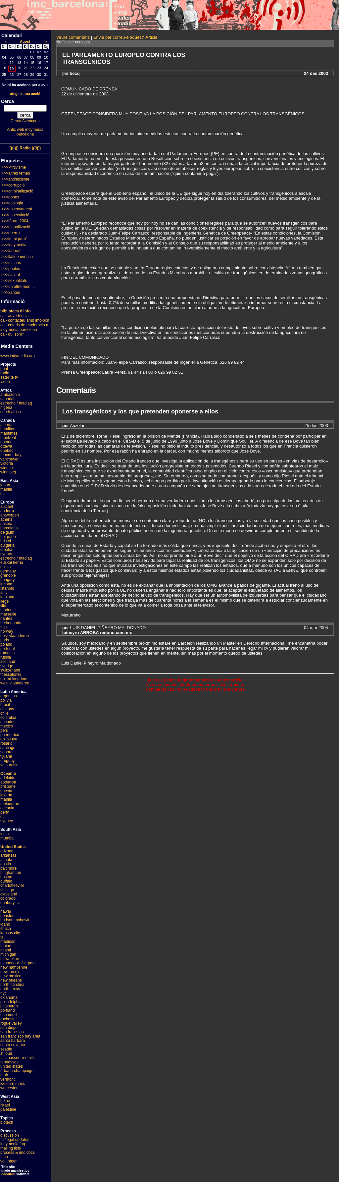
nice (4, 627)
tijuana (6, 756)
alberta (6, 424)
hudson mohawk (14, 920)
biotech (6, 1122)
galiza (5, 566)
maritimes (9, 433)
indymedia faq (12, 1144)
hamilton (7, 429)
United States (13, 846)
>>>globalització (15, 227)
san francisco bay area (20, 1036)
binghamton (10, 872)
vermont (7, 1079)
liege (4, 601)
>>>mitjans (11, 262)
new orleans (11, 980)
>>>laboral (10, 250)
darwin (6, 790)
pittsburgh (9, 1006)
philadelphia (11, 1001)
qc (2, 493)
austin (5, 864)
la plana (7, 597)
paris (4, 640)
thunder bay (10, 455)
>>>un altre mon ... (18, 286)
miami (5, 950)
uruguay (7, 760)
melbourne (9, 803)
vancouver (9, 459)
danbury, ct (10, 902)
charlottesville (12, 885)
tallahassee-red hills (17, 1057)
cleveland (8, 894)
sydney (6, 821)
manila (6, 489)
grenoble (8, 575)
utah (4, 1075)
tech (4, 1157)
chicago (7, 889)
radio (4, 373)
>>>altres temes (15, 173)
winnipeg (8, 472)
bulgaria (7, 545)
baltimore (8, 868)
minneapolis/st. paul (17, 963)
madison (7, 941)
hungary (7, 579)
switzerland (10, 670)
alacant (6, 506)
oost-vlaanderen (14, 635)
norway (6, 631)
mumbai (7, 838)
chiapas (7, 709)
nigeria (6, 407)
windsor (7, 467)
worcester (9, 1088)
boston (6, 877)
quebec (6, 450)
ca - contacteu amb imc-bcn (24, 320)
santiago (7, 747)
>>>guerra (10, 233)
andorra (7, 511)
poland (6, 644)
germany (8, 571)
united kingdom (13, 678)
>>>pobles (10, 268)
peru (4, 730)
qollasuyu (8, 739)
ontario (6, 442)
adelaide (7, 778)
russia (5, 657)
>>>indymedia (13, 244)
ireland (6, 584)
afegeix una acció (25, 94)
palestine (8, 1109)
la (1, 937)
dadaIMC (8, 1174)
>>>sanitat (10, 274)
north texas (10, 989)
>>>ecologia (12, 203)
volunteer (8, 1161)
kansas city (10, 933)
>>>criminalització (17, 191)
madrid (6, 610)
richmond (8, 1014)
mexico (6, 726)
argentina (8, 696)
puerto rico (9, 734)
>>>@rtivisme (13, 167)
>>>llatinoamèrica (17, 256)
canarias (7, 399)
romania (7, 653)
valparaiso (9, 765)
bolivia (6, 700)
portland (7, 1010)
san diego (9, 1027)
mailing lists (10, 1148)
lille (3, 605)
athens (6, 519)
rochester (8, 1019)
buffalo (6, 881)
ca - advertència (14, 315)
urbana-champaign (16, 1070)
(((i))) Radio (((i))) (25, 148)
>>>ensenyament (16, 209)
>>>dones (10, 197)
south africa (10, 411)
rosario (6, 743)
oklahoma (9, 997)
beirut (5, 1101)
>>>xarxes (10, 292)
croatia (6, 549)
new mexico (10, 976)
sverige (6, 666)
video (5, 381)
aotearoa (8, 782)
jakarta (6, 795)
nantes (6, 618)
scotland (7, 661)
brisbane (8, 786)
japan (5, 485)
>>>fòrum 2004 (14, 221)
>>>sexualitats (14, 280)
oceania (7, 808)
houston (7, 915)
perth (4, 812)
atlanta (6, 859)
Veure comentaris (73, 37)
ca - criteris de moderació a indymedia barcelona (24, 327)
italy (3, 592)
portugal (7, 648)
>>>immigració (14, 239)
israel (5, 1105)
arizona (6, 851)
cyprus (6, 554)
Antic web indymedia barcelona (25, 131)
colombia (8, 717)
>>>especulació (15, 215)
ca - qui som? (12, 334)
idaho (5, 924)
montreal (8, 437)
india (4, 834)
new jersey (9, 971)
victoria (6, 463)
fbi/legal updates (14, 1139)
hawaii (6, 911)
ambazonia (10, 394)
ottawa (6, 446)
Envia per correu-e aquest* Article (125, 37)
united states (11, 1066)
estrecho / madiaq (16, 403)
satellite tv (9, 377)
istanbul (7, 588)
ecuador (7, 722)
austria (6, 523)
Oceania (8, 773)
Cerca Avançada (25, 121)
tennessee (9, 1062)
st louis (6, 1053)
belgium (7, 532)
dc (2, 907)
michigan (8, 954)
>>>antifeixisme (15, 179)
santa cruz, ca (12, 1045)
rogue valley (11, 1023)
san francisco (12, 1032)
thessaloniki (10, 674)
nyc (3, 993)
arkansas (8, 855)
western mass (12, 1083)
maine (5, 945)
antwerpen (9, 515)
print (4, 368)
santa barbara (12, 1040)
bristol (5, 541)
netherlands (10, 622)
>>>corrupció (12, 185)
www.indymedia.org (17, 355)
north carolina (12, 984)
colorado (8, 898)
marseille (8, 614)
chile (4, 713)
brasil (5, 704)
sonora (6, 752)
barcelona (9, 528)
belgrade (8, 536)
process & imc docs (17, 1152)
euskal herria (11, 562)
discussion (9, 1135)
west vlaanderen (14, 683)
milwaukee (9, 958)
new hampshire (13, 967)
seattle (6, 1049)
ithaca (5, 928)
